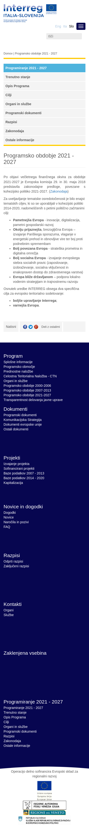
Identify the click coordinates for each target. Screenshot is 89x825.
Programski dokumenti (23, 113)
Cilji (8, 95)
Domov (8, 53)
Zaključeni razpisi (16, 566)
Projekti (12, 457)
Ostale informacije (19, 140)
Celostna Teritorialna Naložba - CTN (30, 376)
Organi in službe (18, 104)
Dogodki (10, 512)
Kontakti (13, 604)
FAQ (7, 527)
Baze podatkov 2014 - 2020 (24, 478)
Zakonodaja (14, 131)
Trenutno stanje (17, 77)
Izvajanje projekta (16, 464)
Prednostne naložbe (18, 371)
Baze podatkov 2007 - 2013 (24, 473)
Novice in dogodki (23, 506)
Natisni (11, 327)
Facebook (25, 327)
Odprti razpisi (13, 561)
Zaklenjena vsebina (25, 653)
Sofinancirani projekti (19, 468)
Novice (9, 517)
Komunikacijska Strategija (23, 420)
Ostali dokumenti (16, 429)
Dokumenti (15, 409)
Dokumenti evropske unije (23, 424)
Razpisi (11, 122)
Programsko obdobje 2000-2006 (27, 386)
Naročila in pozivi (16, 522)
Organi (9, 610)
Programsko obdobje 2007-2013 (27, 390)
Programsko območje (19, 367)
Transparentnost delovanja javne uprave (33, 400)
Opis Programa (17, 86)
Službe (9, 615)
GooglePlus (36, 327)
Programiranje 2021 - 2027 (26, 68)
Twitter (30, 327)
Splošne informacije (18, 362)
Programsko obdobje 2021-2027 (27, 395)
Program (13, 356)
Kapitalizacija (13, 483)
